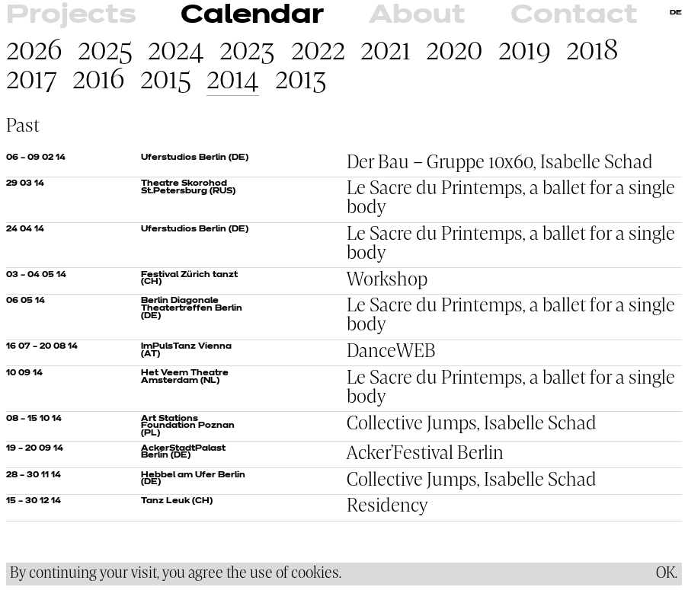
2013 (301, 80)
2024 (176, 51)
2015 (165, 80)
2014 (232, 80)
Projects (71, 15)
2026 (34, 51)
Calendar (252, 15)
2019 (524, 51)
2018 (592, 51)
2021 (385, 51)
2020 (454, 51)
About (417, 15)
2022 (318, 51)
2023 (247, 51)
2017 (31, 80)
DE (676, 12)
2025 (105, 51)
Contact (574, 15)
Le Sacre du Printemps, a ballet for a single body (511, 199)
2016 (98, 80)
